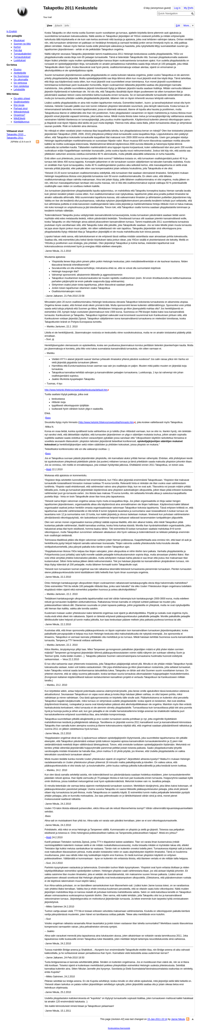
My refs (188, 8)
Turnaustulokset (22, 57)
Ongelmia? (19, 115)
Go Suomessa (21, 76)
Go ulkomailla (21, 79)
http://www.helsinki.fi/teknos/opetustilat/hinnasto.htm (106, 422)
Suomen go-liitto (22, 43)
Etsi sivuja (19, 105)
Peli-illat (18, 50)
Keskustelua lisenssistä (119, 1028)
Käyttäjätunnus (21, 121)
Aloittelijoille (20, 73)
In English (11, 31)
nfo (67, 25)
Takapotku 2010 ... (16, 134)
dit (178, 25)
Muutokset (19, 40)
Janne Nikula (178, 1019)
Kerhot (17, 47)
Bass (48, 417)
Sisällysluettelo (21, 101)
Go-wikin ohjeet (22, 98)
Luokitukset (20, 60)
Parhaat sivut (21, 108)
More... (187, 25)
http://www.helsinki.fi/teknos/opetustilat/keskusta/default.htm (76, 390)
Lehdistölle (19, 89)
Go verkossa (20, 82)
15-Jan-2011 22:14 (157, 1019)
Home (22, 11)
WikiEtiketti (19, 118)
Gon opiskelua (21, 86)
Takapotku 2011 (14, 137)
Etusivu (17, 69)
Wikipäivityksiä (21, 111)
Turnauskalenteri (22, 53)
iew (49, 25)
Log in (177, 8)
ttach (58, 25)
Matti (48, 469)
